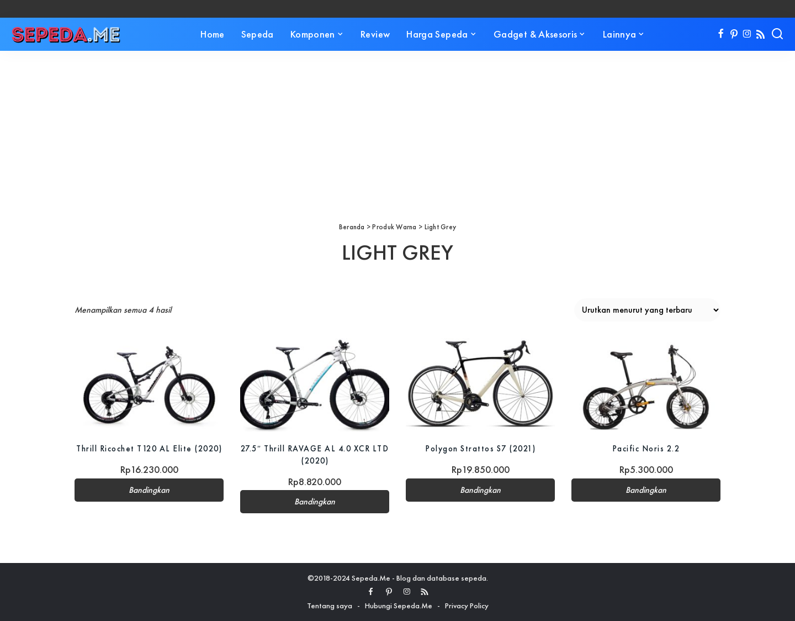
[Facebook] (720, 34)
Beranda (352, 226)
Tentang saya (329, 606)
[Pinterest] (734, 34)
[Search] (777, 34)
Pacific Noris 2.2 (646, 448)
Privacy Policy (467, 606)
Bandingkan (149, 501)
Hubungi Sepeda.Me (398, 606)
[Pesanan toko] (647, 310)
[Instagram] (747, 34)
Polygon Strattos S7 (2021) (480, 448)
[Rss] (760, 34)
